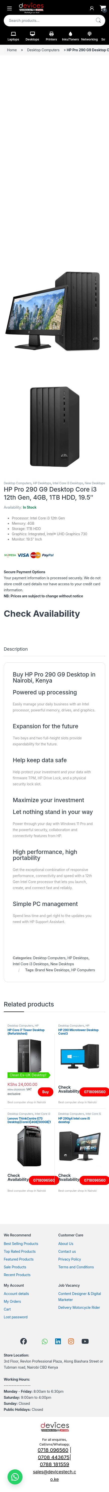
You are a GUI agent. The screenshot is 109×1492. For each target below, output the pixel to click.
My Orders (12, 1301)
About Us (65, 1243)
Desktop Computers (43, 50)
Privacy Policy (69, 1259)
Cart (7, 1309)
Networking (89, 36)
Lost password (16, 1317)
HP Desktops (42, 483)
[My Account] (92, 8)
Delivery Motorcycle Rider (79, 1307)
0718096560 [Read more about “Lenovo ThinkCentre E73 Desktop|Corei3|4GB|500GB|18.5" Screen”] (44, 1180)
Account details (16, 1293)
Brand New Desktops (52, 970)
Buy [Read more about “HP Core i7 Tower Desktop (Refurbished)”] (45, 1092)
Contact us (67, 1251)
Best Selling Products (21, 1243)
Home (12, 50)
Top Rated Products (20, 1251)
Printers (51, 36)
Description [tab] (16, 649)
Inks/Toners (70, 36)
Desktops (32, 36)
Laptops (13, 36)
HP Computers (83, 970)
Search (98, 20)
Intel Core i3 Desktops (68, 483)
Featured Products (19, 1259)
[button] (15, 1476)
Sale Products (15, 1267)
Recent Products (17, 1275)
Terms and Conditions (76, 1267)
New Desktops (95, 483)
